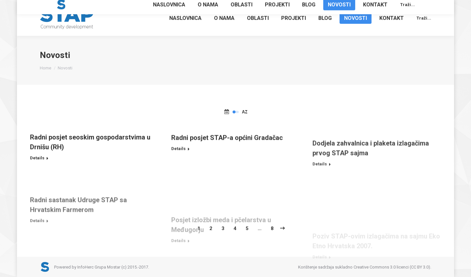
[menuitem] (185, 18)
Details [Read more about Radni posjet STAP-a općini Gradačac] (178, 160)
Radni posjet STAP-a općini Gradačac (227, 149)
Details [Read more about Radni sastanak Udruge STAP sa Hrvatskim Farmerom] (37, 246)
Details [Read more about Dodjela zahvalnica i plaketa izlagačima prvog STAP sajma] (319, 185)
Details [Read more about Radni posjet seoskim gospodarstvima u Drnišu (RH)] (37, 160)
